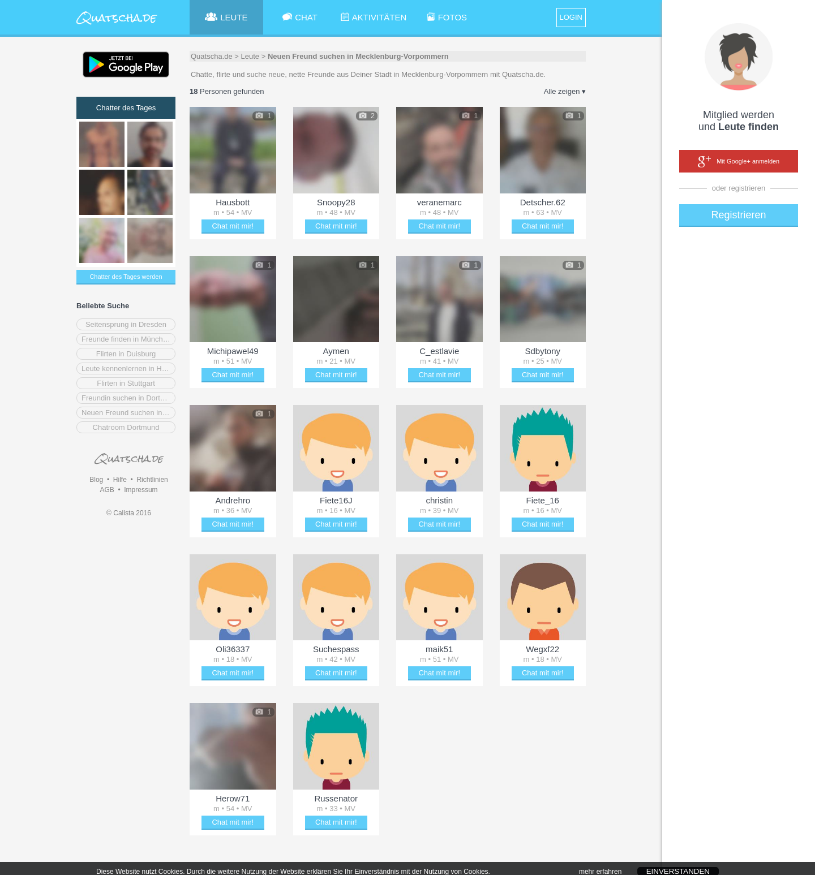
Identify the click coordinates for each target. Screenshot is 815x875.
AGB (107, 490)
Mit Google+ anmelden (738, 161)
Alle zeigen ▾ (565, 91)
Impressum (140, 490)
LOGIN (571, 17)
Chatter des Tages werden (125, 276)
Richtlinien (152, 480)
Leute (250, 56)
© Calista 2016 (128, 513)
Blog (96, 480)
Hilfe (120, 480)
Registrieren (738, 215)
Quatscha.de (212, 56)
